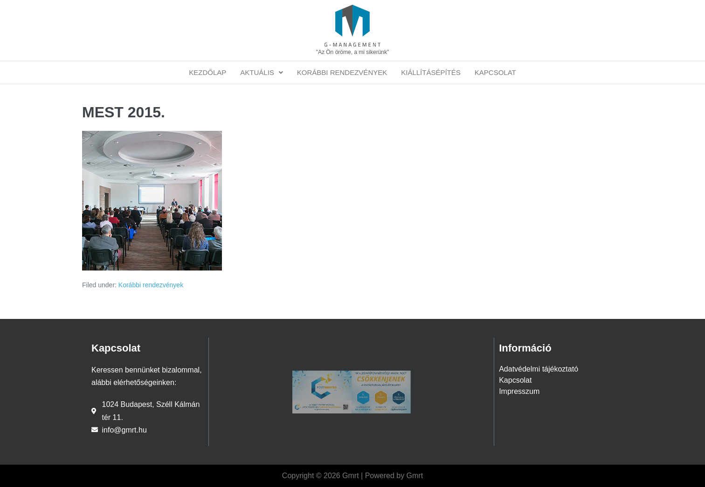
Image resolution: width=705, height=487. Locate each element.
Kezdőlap (207, 72)
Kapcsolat (495, 72)
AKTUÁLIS (261, 72)
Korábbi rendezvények (342, 72)
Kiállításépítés (431, 72)
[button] (261, 72)
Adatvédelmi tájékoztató (538, 369)
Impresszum (519, 391)
